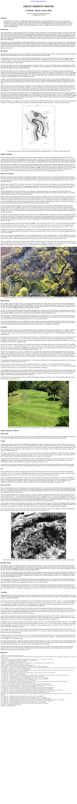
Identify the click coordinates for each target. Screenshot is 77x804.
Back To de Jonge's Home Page (38, 1)
